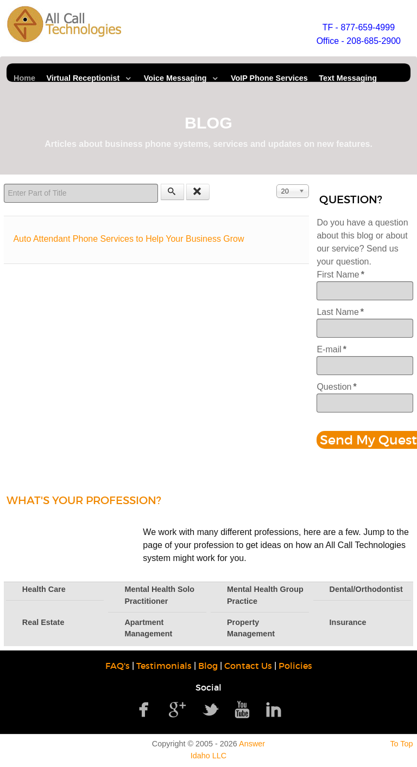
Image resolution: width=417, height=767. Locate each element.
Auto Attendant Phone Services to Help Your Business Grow (128, 238)
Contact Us (248, 665)
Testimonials (164, 665)
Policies (295, 665)
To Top (401, 743)
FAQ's (117, 665)
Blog (208, 665)
